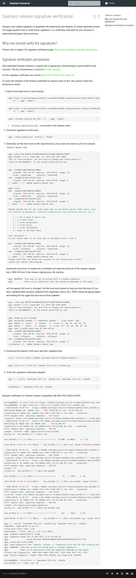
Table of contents (113, 15)
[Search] (84, 3)
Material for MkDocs (19, 573)
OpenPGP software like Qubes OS (58, 75)
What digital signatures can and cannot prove (75, 49)
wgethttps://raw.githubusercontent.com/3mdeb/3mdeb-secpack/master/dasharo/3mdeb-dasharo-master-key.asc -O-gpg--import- (54, 109)
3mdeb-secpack (52, 69)
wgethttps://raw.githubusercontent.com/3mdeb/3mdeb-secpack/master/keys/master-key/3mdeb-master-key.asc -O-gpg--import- (54, 99)
